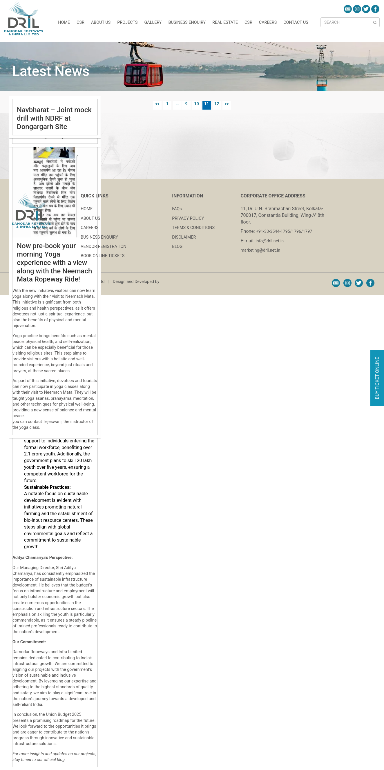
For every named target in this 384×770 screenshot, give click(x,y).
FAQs (177, 208)
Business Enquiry (187, 22)
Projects (127, 22)
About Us (101, 22)
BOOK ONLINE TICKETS (102, 255)
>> (226, 103)
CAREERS (268, 22)
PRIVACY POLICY (188, 218)
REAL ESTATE (225, 22)
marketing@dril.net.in (260, 250)
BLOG (177, 246)
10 (196, 103)
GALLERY (153, 22)
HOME (64, 22)
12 (216, 103)
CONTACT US (295, 22)
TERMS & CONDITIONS (193, 227)
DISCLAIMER (184, 237)
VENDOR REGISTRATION (103, 246)
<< (157, 103)
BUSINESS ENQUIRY (99, 237)
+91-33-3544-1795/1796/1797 (284, 231)
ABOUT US (90, 218)
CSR (80, 22)
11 (206, 103)
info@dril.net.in (270, 241)
